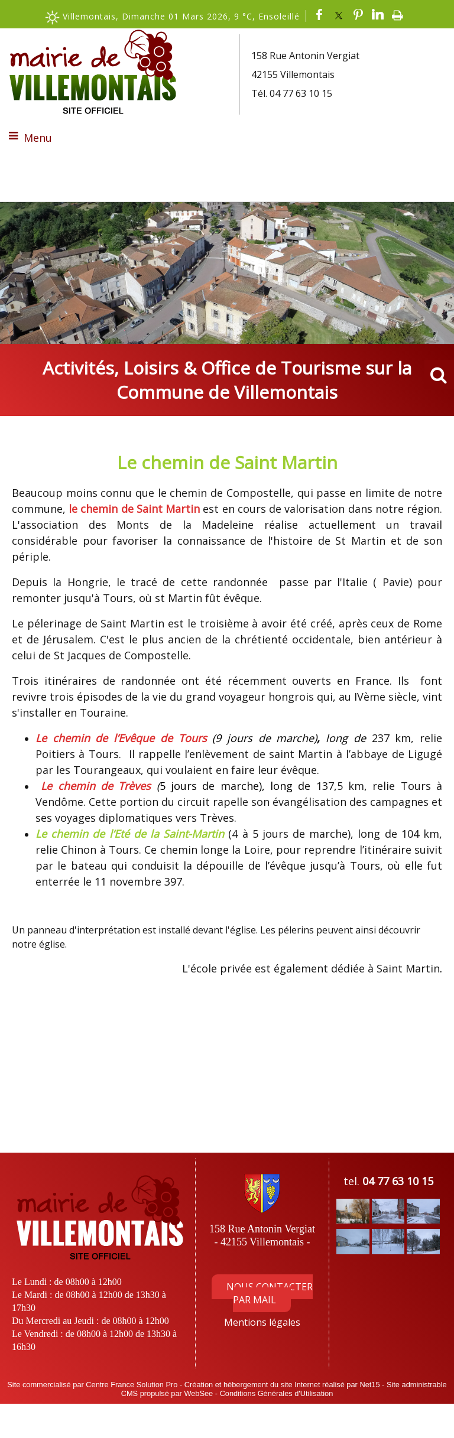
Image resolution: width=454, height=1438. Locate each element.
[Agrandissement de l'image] (352, 1219)
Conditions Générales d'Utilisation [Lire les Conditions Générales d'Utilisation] (276, 1393)
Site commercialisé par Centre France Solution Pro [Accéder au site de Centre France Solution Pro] (92, 1384)
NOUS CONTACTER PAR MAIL (269, 1293)
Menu (38, 138)
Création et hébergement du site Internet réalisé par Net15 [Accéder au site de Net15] (282, 1384)
